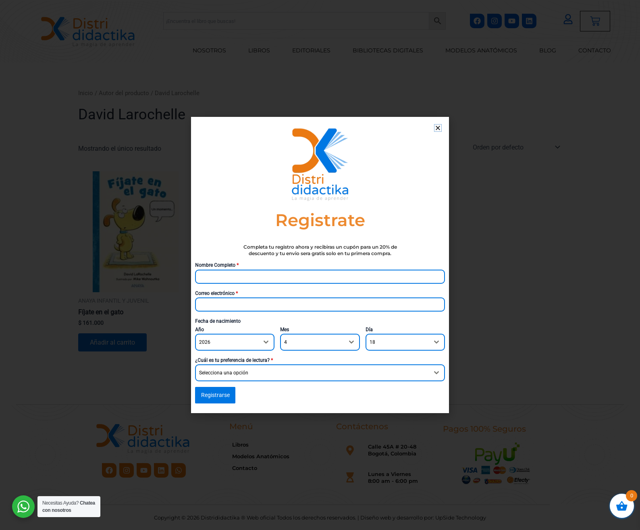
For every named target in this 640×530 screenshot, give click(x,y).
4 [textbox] (285, 342)
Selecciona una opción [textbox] (223, 373)
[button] (438, 128)
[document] (320, 265)
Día (369, 330)
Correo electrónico (216, 293)
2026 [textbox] (204, 342)
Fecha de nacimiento (218, 321)
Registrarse (215, 395)
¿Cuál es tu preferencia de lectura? (234, 360)
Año (199, 330)
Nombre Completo (217, 265)
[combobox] (234, 342)
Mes (284, 330)
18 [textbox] (372, 342)
